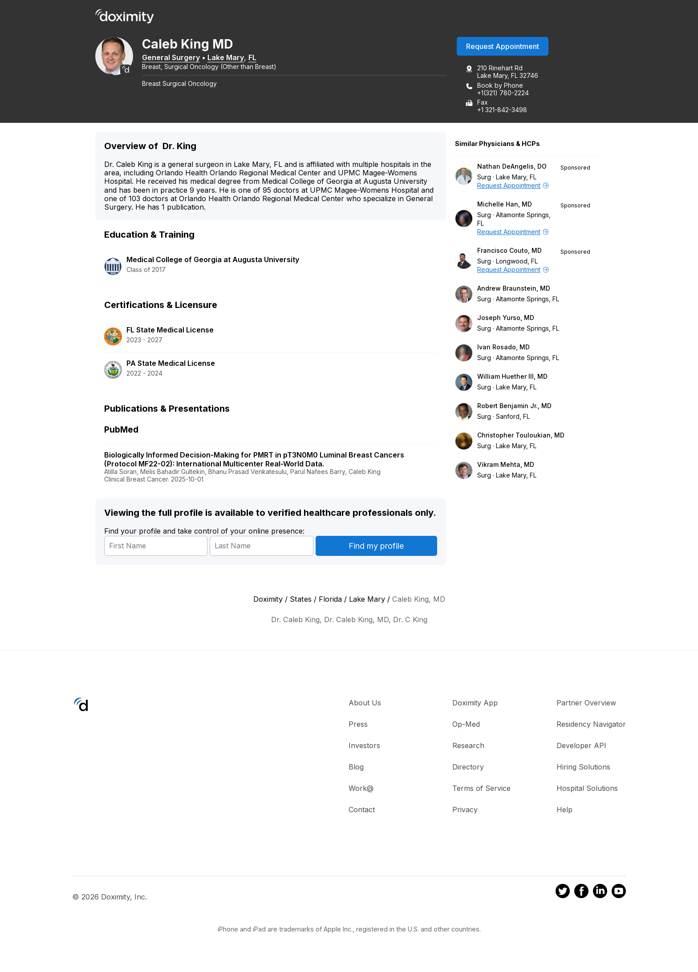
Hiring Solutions (583, 769)
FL (268, 59)
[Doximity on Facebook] (581, 894)
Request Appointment (502, 48)
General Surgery (186, 59)
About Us (365, 705)
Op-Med (466, 726)
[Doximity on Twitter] (563, 894)
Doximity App (475, 705)
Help (564, 811)
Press (358, 726)
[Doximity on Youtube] (619, 894)
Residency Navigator (591, 726)
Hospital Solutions (587, 790)
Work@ (361, 790)
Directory (468, 769)
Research (468, 747)
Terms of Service (481, 790)
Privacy (465, 811)
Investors (364, 747)
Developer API (581, 747)
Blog (356, 769)
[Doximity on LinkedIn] (600, 894)
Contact (362, 811)
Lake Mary (241, 59)
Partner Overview (586, 705)
